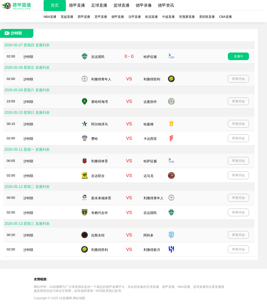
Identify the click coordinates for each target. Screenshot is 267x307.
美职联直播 (207, 16)
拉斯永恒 (98, 235)
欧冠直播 (151, 16)
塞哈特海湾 (99, 102)
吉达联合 (98, 176)
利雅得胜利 (152, 79)
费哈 (94, 138)
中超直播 (168, 16)
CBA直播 (225, 16)
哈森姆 (149, 124)
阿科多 (149, 235)
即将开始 (238, 79)
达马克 (149, 176)
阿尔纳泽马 (99, 124)
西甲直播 (84, 16)
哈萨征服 (150, 57)
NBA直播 (50, 16)
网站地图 (79, 298)
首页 (55, 5)
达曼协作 (150, 102)
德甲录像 (144, 5)
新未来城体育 (101, 198)
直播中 (238, 56)
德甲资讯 (166, 5)
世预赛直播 (187, 16)
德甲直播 (77, 5)
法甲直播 (134, 16)
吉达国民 (98, 57)
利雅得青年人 (101, 79)
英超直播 (67, 16)
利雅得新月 (152, 250)
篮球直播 (121, 5)
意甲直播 (101, 16)
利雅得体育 (99, 161)
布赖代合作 (99, 213)
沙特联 (28, 57)
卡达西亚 (150, 138)
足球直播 (99, 5)
